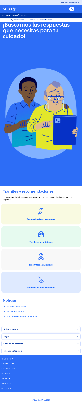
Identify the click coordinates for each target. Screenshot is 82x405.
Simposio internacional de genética (21, 316)
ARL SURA (5, 379)
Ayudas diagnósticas (18, 20)
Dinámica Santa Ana (15, 311)
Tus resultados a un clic (16, 307)
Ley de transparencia (70, 2)
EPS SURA (5, 374)
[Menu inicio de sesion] (71, 9)
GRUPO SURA (7, 359)
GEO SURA (6, 388)
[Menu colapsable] (77, 9)
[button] (41, 329)
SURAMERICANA (8, 364)
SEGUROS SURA (8, 369)
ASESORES (6, 383)
